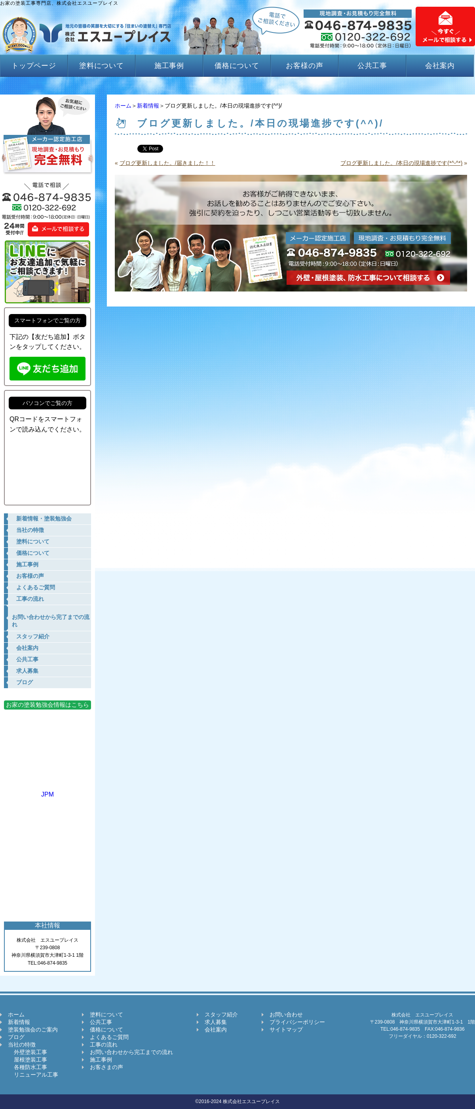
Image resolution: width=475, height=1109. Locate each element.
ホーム (123, 105)
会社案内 (440, 66)
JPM (47, 791)
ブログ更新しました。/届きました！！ (167, 163)
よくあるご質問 (109, 1037)
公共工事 (372, 66)
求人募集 (216, 1022)
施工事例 (169, 66)
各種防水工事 (27, 1067)
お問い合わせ (286, 1014)
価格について (237, 66)
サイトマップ (286, 1029)
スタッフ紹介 (221, 1014)
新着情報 (148, 105)
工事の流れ (104, 1044)
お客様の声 (304, 66)
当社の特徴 (22, 1044)
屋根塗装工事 (27, 1059)
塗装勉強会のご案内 (33, 1029)
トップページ (33, 66)
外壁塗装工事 (27, 1052)
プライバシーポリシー (297, 1022)
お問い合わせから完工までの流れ (131, 1052)
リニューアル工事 (33, 1074)
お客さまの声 (106, 1067)
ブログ (16, 1037)
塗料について (101, 66)
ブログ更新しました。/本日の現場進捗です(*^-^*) (401, 163)
